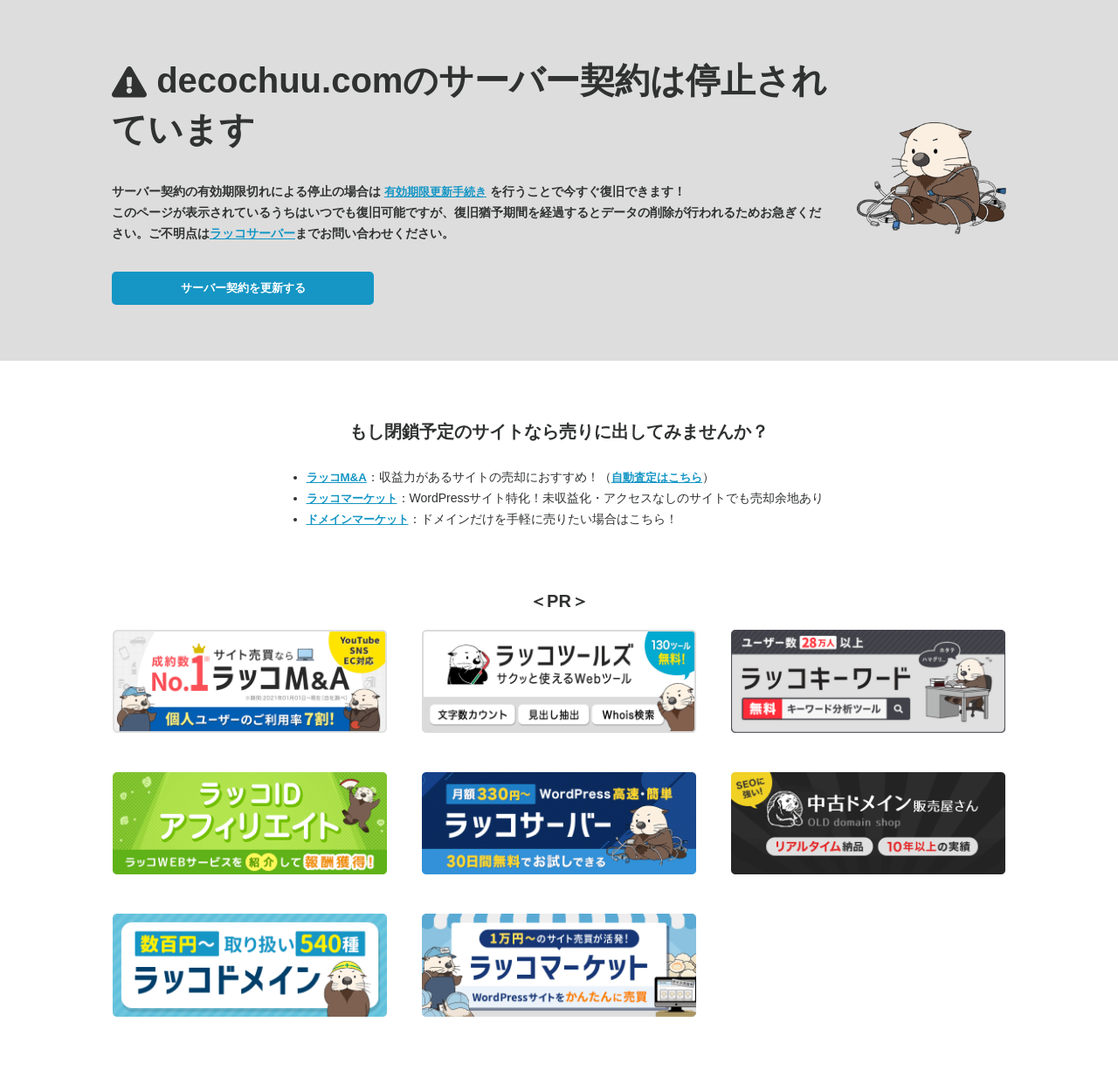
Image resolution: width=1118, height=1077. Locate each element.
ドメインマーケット (358, 519)
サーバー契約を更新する (243, 287)
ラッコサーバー (252, 233)
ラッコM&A (337, 477)
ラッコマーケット (352, 498)
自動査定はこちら (656, 477)
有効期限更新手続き (435, 191)
